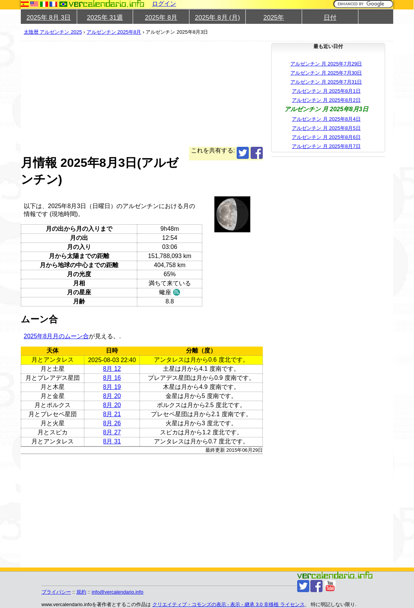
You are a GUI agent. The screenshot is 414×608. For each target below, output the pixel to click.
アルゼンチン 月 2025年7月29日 (326, 64)
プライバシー (56, 592)
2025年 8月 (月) (217, 17)
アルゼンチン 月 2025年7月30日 (326, 73)
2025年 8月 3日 (48, 17)
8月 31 (112, 441)
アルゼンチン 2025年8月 (114, 32)
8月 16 (112, 378)
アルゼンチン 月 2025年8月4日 (326, 119)
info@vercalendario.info (117, 592)
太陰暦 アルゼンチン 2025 (53, 32)
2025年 (273, 17)
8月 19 (112, 387)
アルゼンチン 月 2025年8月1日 (326, 91)
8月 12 (112, 368)
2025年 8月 (161, 17)
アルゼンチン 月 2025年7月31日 (326, 82)
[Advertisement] (142, 94)
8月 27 (112, 432)
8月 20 (112, 396)
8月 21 (112, 414)
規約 (81, 592)
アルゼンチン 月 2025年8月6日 (326, 137)
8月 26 (112, 423)
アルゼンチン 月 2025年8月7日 (326, 146)
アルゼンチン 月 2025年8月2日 (326, 100)
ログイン (164, 3)
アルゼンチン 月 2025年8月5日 (326, 128)
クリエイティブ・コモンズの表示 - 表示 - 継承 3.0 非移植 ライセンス (228, 604)
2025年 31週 (105, 17)
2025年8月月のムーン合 (56, 336)
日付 (330, 17)
